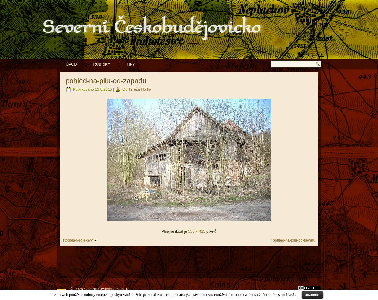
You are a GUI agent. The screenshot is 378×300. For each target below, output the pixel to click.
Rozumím (312, 294)
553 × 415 (196, 231)
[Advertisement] (189, 262)
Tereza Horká (139, 89)
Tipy (130, 64)
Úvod (71, 64)
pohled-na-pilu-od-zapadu (106, 81)
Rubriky (101, 64)
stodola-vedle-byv (78, 240)
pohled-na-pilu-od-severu (294, 240)
